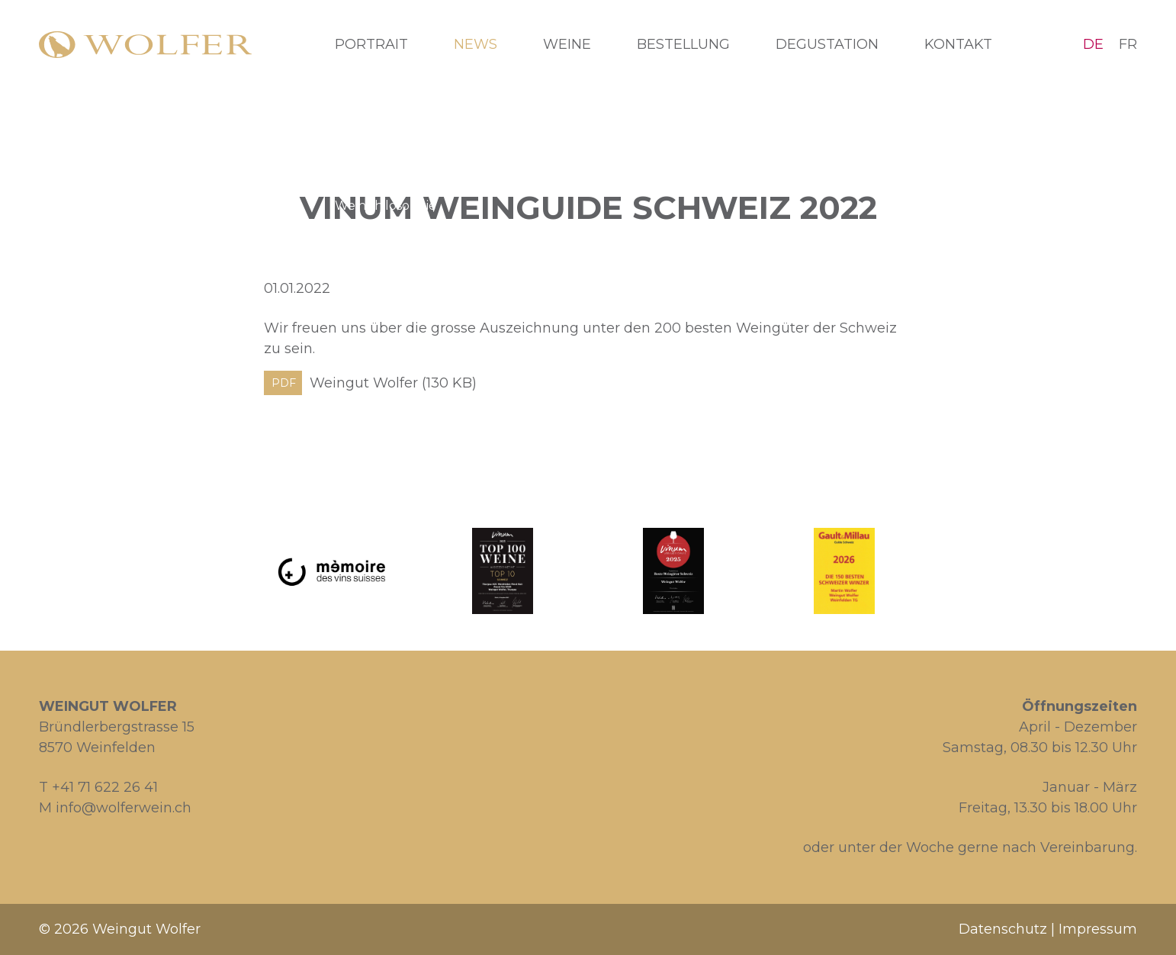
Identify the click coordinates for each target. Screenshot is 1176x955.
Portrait (371, 44)
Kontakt (958, 44)
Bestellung (683, 44)
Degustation (827, 44)
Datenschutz (1003, 929)
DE (1093, 44)
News (475, 44)
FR (1128, 44)
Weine (567, 44)
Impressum (1098, 929)
